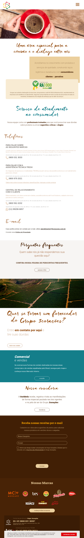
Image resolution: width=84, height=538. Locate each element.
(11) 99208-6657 (16, 209)
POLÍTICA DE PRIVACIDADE (35, 450)
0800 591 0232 (15, 203)
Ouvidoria (42, 410)
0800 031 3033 (15, 157)
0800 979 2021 (15, 178)
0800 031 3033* (24, 521)
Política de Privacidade (40, 534)
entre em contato (14, 345)
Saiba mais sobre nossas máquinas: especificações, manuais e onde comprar (31, 182)
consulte (42, 378)
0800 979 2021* (27, 530)
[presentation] (32, 457)
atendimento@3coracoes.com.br (53, 229)
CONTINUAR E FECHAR (69, 534)
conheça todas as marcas (42, 510)
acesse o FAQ (42, 270)
